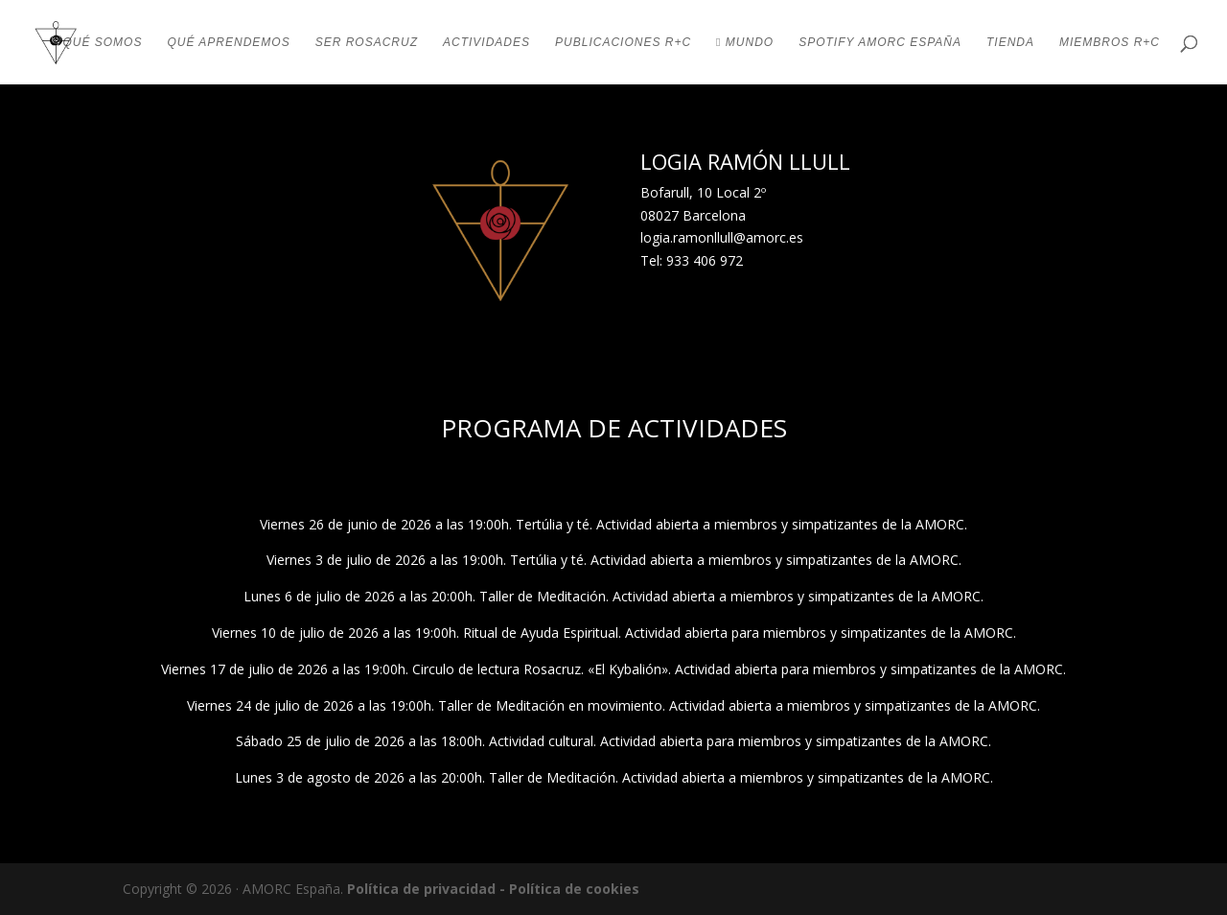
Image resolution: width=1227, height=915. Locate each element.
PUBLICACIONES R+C (623, 42)
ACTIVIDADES (486, 42)
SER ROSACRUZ (366, 42)
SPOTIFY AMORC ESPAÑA (880, 42)
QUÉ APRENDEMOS (228, 42)
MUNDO (745, 42)
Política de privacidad (421, 889)
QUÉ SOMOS (102, 42)
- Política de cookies (569, 889)
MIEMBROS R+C (1109, 42)
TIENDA (1010, 42)
